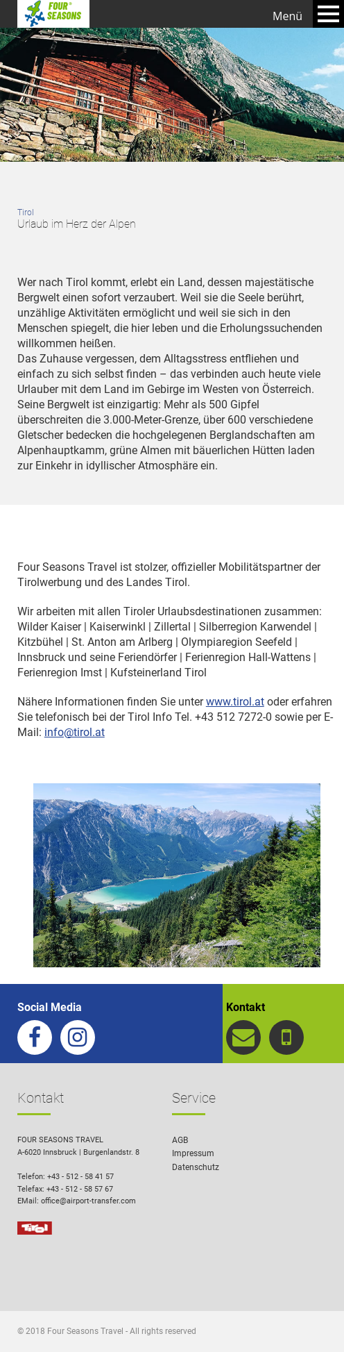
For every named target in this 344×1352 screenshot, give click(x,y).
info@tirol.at (74, 732)
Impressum (193, 1153)
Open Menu (328, 14)
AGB (180, 1140)
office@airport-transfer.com (88, 1200)
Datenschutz (195, 1167)
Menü (287, 16)
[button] (313, 1321)
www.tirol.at (235, 701)
